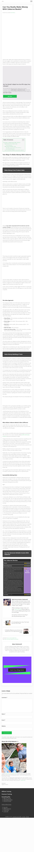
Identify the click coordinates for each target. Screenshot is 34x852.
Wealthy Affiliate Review (7, 838)
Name (3, 748)
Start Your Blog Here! (17, 704)
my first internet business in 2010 (11, 807)
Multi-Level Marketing (12, 671)
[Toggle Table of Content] (23, 144)
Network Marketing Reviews (13, 672)
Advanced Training (7, 835)
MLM (6, 672)
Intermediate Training (8, 833)
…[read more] (23, 814)
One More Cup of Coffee (17, 850)
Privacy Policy (6, 844)
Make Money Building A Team (10, 150)
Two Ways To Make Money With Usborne (12, 146)
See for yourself (18, 643)
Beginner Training (7, 832)
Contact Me (5, 845)
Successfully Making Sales (10, 153)
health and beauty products (9, 462)
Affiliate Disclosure (7, 843)
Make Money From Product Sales (11, 147)
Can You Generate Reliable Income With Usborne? (14, 154)
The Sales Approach (9, 149)
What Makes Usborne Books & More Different (14, 151)
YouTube (24, 850)
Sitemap (27, 850)
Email (3, 754)
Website (4, 760)
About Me (5, 841)
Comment (4, 731)
